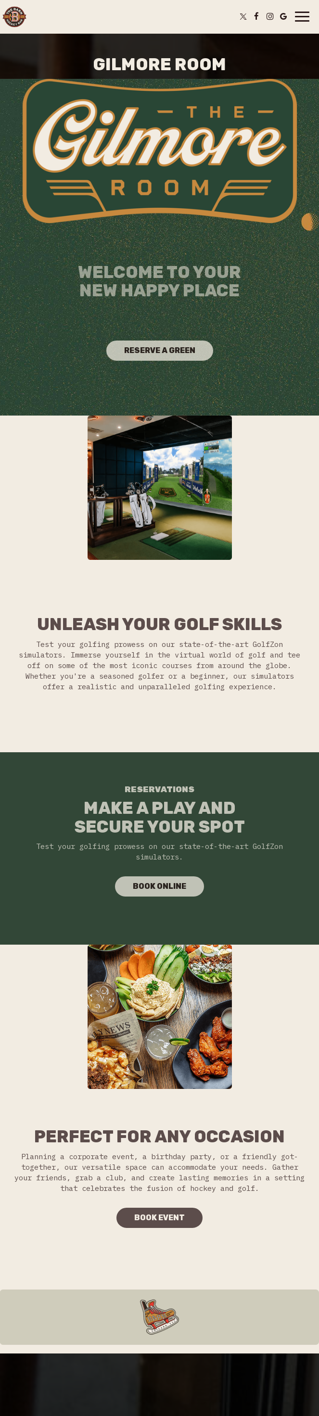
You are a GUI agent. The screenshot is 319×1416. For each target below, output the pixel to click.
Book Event (159, 1217)
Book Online (150, 889)
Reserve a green (159, 350)
